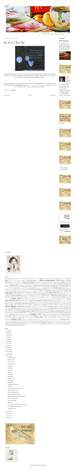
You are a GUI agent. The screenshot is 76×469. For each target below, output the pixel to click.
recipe (63, 314)
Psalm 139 (10, 386)
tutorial (34, 322)
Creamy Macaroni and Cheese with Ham (17, 404)
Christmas (12, 285)
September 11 (27, 316)
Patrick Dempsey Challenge (62, 309)
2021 (8, 335)
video (69, 322)
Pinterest (11, 312)
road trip (17, 316)
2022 (8, 333)
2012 (8, 353)
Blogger (44, 465)
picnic (6, 312)
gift (43, 295)
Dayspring (38, 288)
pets (15, 311)
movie (40, 306)
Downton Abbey (25, 289)
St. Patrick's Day (54, 317)
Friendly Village (29, 294)
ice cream (57, 300)
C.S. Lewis (7, 283)
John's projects (18, 303)
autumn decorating (11, 280)
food (13, 294)
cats (44, 283)
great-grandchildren (31, 298)
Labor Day (33, 303)
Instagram (57, 302)
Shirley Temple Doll (58, 316)
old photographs (18, 309)
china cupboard (66, 283)
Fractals (23, 294)
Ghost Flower (37, 295)
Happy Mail (57, 298)
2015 (8, 347)
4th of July (7, 278)
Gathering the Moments (17, 295)
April (9, 374)
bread (68, 282)
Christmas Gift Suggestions (52, 285)
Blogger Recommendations (17, 282)
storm (61, 317)
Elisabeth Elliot (64, 167)
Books (62, 282)
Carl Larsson (31, 283)
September (10, 364)
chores (6, 285)
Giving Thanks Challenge (22, 297)
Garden (61, 294)
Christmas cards (22, 285)
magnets (6, 304)
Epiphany (42, 291)
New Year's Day (22, 308)
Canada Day (18, 283)
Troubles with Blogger (27, 322)
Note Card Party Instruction (43, 308)
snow (21, 317)
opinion (25, 309)
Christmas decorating (39, 285)
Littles (57, 303)
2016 (8, 345)
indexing (41, 302)
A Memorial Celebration (13, 384)
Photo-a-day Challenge (49, 311)
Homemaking (25, 300)
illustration (11, 302)
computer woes (40, 286)
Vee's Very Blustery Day (13, 392)
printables (31, 312)
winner (59, 323)
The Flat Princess (25, 321)
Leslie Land (52, 303)
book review (56, 282)
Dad (27, 288)
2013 (8, 351)
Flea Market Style (62, 292)
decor (49, 288)
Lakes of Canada (40, 303)
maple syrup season (23, 304)
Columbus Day (17, 286)
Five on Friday (42, 292)
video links (9, 323)
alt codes (36, 278)
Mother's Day (25, 306)
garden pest (67, 294)
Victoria (65, 322)
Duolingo (52, 289)
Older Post (52, 95)
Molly (62, 304)
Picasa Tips (66, 311)
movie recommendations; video (63, 306)
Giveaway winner (11, 297)
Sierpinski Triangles (14, 317)
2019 (8, 339)
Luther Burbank (67, 303)
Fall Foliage (48, 291)
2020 (8, 337)
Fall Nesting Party (58, 291)
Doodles (18, 289)
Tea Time (52, 319)
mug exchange (8, 308)
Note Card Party (32, 308)
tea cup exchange (41, 319)
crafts (10, 288)
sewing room (41, 316)
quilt (19, 314)
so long (26, 317)
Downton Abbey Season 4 (37, 289)
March (9, 376)
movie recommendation (49, 306)
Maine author (13, 304)
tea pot (47, 319)
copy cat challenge (61, 286)
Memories (46, 304)
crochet (15, 288)
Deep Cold (10, 382)
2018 (8, 341)
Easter (61, 289)
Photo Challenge (22, 311)
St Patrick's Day (46, 317)
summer (7, 319)
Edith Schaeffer (20, 291)
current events (22, 288)
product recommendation (39, 312)
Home (30, 95)
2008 (8, 415)
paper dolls (49, 309)
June (9, 370)
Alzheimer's (41, 278)
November (10, 359)
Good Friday (33, 297)
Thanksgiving (64, 319)
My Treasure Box (63, 41)
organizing (31, 309)
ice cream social (64, 300)
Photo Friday (40, 311)
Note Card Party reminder (56, 308)
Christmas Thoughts (64, 285)
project (47, 312)
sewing (33, 316)
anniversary (55, 278)
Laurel (46, 303)
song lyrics (32, 317)
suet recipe (67, 317)
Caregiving (24, 283)
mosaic (66, 304)
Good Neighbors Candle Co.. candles (46, 297)
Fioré (36, 292)
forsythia (18, 294)
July (9, 368)
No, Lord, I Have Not (13, 398)
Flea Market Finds (51, 292)
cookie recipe (47, 286)
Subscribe (66, 226)
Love (61, 303)
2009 (8, 413)
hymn (52, 300)
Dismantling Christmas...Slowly (15, 406)
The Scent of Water (57, 321)
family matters (9, 292)
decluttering (44, 288)
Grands (13, 299)
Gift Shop (48, 295)
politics (22, 312)
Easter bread (68, 289)
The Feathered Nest (15, 321)
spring (37, 317)
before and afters (21, 280)
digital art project (65, 288)
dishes (14, 289)
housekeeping (38, 300)
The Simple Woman (66, 321)
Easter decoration (10, 291)
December (10, 357)
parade (54, 309)
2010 (8, 411)
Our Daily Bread (64, 169)
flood (68, 292)
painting (36, 309)
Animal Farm (48, 278)
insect (51, 302)
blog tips (63, 280)
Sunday (14, 319)
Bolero (40, 282)
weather (42, 323)
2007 (8, 417)
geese (26, 295)
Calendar (12, 283)
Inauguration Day (25, 302)
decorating (56, 288)
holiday (20, 300)
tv (38, 322)
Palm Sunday (42, 309)
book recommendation (47, 282)
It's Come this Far (12, 400)
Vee (68, 76)
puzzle (6, 314)
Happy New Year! (12, 408)
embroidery (35, 291)
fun (47, 294)
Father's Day (30, 292)
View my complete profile (65, 95)
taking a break (24, 319)
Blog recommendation (47, 280)
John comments (10, 303)
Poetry (16, 312)
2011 (8, 355)
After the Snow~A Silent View (15, 388)
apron (61, 278)
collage (10, 286)
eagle (57, 289)
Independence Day (34, 302)
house (31, 300)
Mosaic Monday (10, 306)
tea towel (57, 319)
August (10, 366)
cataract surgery (39, 283)
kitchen (26, 303)
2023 (8, 330)
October (10, 361)
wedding (48, 323)
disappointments (8, 289)
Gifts (53, 295)
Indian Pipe (47, 302)
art (64, 278)
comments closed (31, 286)
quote (23, 314)
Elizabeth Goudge (27, 291)
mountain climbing (34, 306)
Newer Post (7, 95)
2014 (8, 349)
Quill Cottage (12, 314)
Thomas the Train (9, 322)
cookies (53, 286)
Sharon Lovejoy (49, 316)
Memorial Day (37, 304)
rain (27, 314)
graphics (23, 298)
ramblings (33, 314)
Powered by (65, 231)
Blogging (25, 282)
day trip (32, 288)
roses (22, 316)
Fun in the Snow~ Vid (13, 390)
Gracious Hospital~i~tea (62, 297)
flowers (7, 294)
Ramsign (54, 314)
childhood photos (57, 283)
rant (58, 314)
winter (64, 323)
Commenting (23, 286)
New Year (14, 308)
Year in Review (19, 325)
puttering (67, 312)
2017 (8, 343)
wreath (13, 325)
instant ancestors (64, 302)
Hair (52, 298)
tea (29, 319)
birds (28, 280)
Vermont (53, 322)
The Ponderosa (48, 321)
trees (20, 322)
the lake (42, 321)
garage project (53, 294)
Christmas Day (29, 285)
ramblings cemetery (46, 314)
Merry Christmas (54, 304)
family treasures (21, 292)
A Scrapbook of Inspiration (27, 278)
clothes (6, 286)
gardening (7, 295)
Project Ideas (54, 312)
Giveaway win (67, 295)
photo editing (31, 311)
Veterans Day (59, 322)
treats (15, 322)
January (10, 380)
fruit (35, 294)
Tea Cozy (34, 319)
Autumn (68, 278)
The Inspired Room (34, 321)
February (10, 378)
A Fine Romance (16, 278)
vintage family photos (19, 323)
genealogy (31, 295)
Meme (30, 304)
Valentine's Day (45, 322)
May (9, 372)
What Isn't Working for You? (14, 394)
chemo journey (50, 283)
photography (59, 311)
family (66, 291)
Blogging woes (33, 282)
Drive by (47, 289)
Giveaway (60, 295)
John (70, 302)
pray (26, 312)
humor (45, 300)
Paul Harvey (10, 311)
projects (61, 312)
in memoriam (17, 302)
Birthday (35, 280)
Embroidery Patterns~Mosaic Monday (16, 396)
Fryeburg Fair (41, 294)
